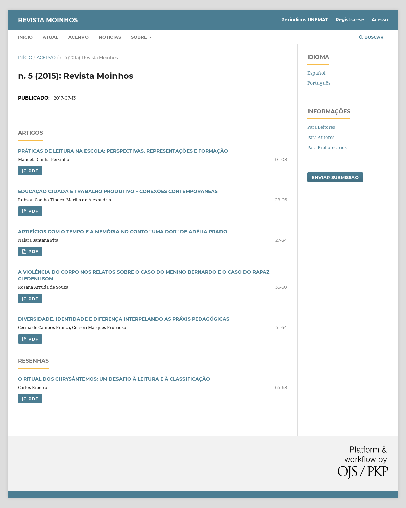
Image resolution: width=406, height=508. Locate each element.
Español (316, 73)
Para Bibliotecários (327, 147)
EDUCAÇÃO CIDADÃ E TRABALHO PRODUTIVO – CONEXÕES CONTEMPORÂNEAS (118, 191)
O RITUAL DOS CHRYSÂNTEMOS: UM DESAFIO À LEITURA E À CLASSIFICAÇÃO (114, 379)
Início (25, 37)
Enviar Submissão (335, 177)
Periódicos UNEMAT (304, 19)
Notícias (110, 37)
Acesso (380, 19)
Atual (50, 37)
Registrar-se (350, 19)
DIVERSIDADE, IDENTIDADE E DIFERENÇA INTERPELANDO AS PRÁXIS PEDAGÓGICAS (123, 319)
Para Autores (320, 137)
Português (318, 83)
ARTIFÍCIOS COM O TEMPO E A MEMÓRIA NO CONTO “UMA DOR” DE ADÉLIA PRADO (122, 232)
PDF (32, 170)
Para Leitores (321, 127)
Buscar (371, 37)
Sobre (139, 37)
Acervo (78, 37)
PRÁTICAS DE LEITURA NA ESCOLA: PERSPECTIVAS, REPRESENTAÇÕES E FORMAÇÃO (123, 151)
